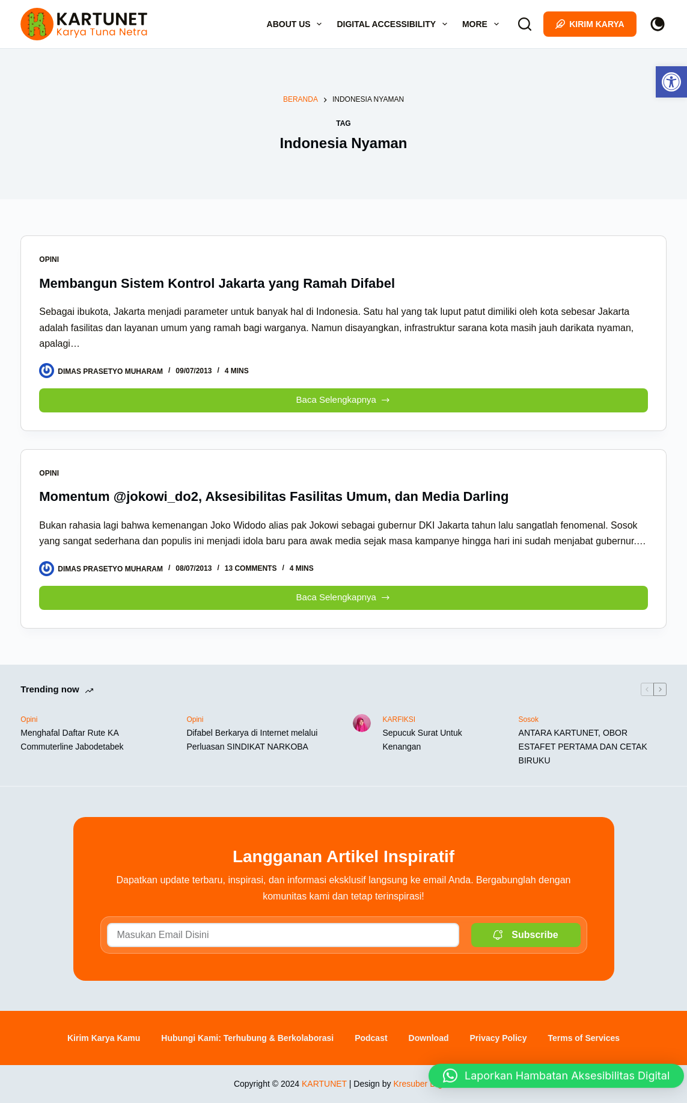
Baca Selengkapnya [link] (345, 397)
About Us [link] (297, 24)
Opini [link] (49, 259)
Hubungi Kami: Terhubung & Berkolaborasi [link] (247, 1038)
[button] (556, 1068)
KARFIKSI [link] (399, 719)
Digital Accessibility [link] (394, 24)
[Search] (524, 24)
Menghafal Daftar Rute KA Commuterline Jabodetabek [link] (71, 739)
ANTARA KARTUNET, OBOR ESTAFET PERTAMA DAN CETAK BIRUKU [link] (583, 746)
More (483, 24)
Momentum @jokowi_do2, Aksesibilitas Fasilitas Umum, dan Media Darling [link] (273, 496)
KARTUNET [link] (324, 1084)
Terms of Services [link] (584, 1038)
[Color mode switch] (658, 24)
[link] (671, 82)
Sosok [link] (529, 719)
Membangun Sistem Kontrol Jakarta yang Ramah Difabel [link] (217, 283)
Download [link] (429, 1038)
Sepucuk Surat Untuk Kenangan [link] (422, 739)
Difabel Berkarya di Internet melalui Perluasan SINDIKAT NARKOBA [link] (251, 739)
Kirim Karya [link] (589, 24)
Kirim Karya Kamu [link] (103, 1038)
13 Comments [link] (251, 568)
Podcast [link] (371, 1038)
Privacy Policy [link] (498, 1038)
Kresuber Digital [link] (423, 1084)
